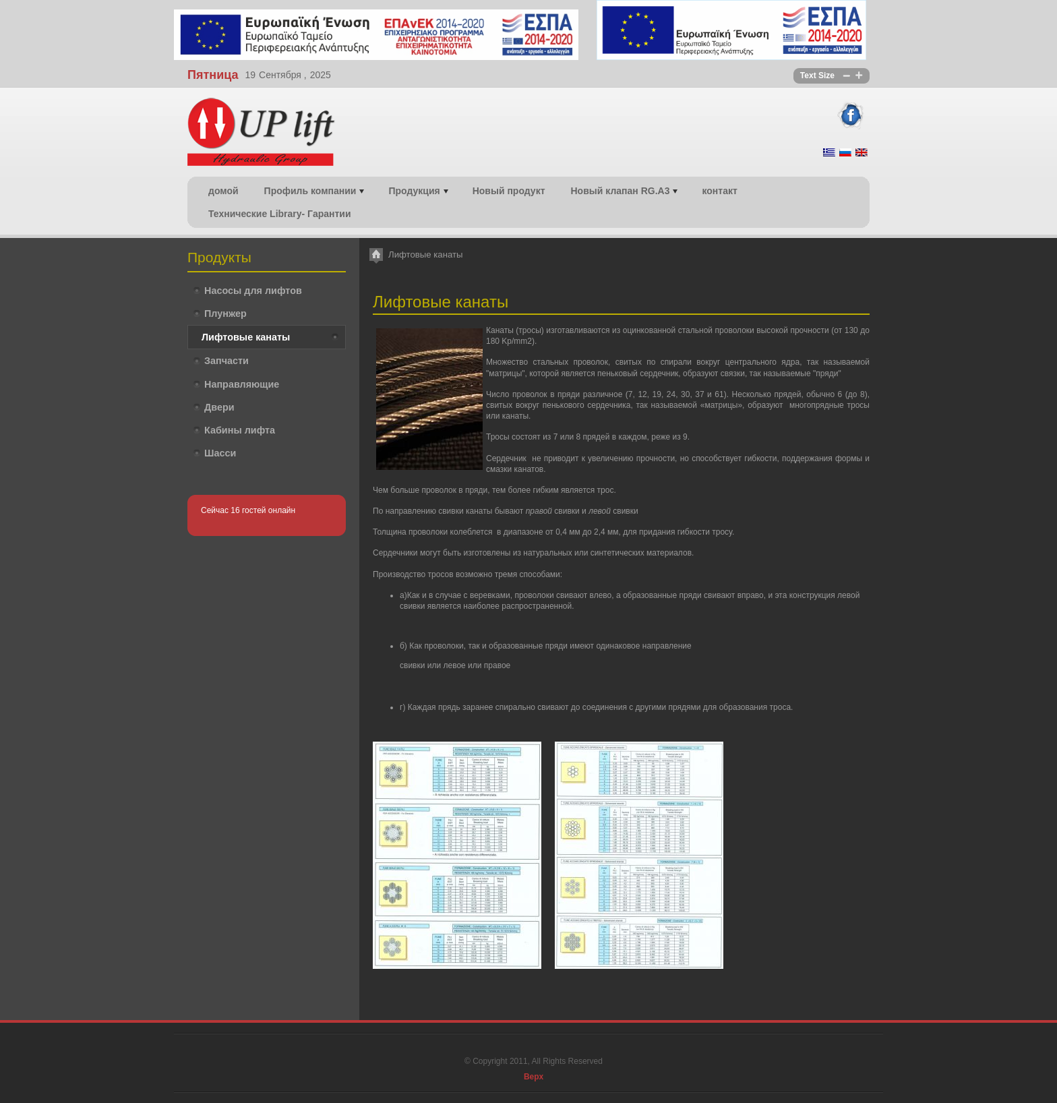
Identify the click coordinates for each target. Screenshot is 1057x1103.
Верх (533, 1076)
